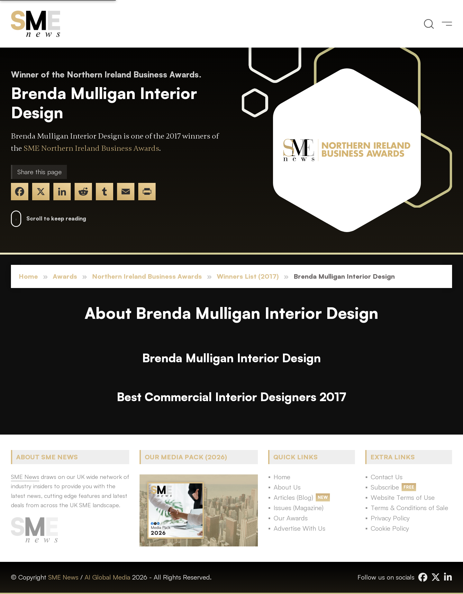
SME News (63, 577)
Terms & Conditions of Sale (409, 508)
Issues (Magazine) (298, 508)
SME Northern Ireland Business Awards (91, 148)
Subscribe (385, 487)
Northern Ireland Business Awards (147, 276)
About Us (287, 487)
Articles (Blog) (293, 497)
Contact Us (387, 477)
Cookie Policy (390, 528)
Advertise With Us (299, 528)
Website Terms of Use (403, 497)
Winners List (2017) (248, 276)
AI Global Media (107, 577)
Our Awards (291, 518)
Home (28, 276)
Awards (65, 276)
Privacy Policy (390, 518)
